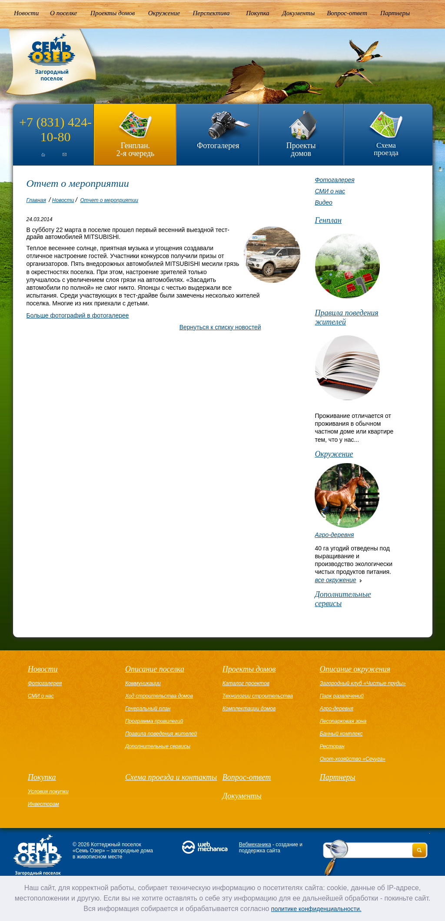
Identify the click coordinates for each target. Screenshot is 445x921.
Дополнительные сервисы (343, 599)
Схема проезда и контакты (171, 777)
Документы (298, 13)
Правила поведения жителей (346, 317)
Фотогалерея (218, 145)
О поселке (63, 13)
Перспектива (211, 13)
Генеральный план (147, 709)
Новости (26, 13)
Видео (323, 202)
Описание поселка (154, 669)
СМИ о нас (330, 191)
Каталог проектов (245, 683)
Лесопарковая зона (343, 721)
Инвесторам (43, 804)
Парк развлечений (342, 696)
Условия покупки (48, 791)
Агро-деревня (334, 534)
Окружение (164, 13)
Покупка (257, 13)
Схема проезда (386, 149)
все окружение (335, 579)
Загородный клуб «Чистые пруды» (363, 683)
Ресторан (332, 746)
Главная (36, 200)
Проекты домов (112, 13)
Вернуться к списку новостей (220, 327)
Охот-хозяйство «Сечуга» (352, 759)
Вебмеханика (255, 844)
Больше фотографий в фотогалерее (78, 315)
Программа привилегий (154, 721)
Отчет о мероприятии (109, 200)
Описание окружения (355, 669)
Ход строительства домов (159, 696)
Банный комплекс (341, 734)
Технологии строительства (257, 696)
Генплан (328, 220)
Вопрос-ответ (347, 13)
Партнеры (395, 13)
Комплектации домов (249, 709)
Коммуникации (143, 683)
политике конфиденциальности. (316, 908)
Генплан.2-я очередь (135, 149)
